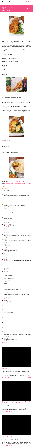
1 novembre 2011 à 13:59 (6, 226)
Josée (4, 244)
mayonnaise (18, 183)
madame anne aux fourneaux (7, 224)
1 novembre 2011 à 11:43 (6, 192)
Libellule (4, 234)
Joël (4, 208)
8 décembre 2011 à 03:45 (6, 336)
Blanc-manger (5, 249)
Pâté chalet (4, 368)
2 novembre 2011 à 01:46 (6, 269)
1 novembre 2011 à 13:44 (6, 222)
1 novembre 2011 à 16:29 (6, 237)
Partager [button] (29, 183)
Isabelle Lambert (5, 188)
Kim (4, 239)
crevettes (12, 183)
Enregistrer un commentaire (5, 342)
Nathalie (5, 228)
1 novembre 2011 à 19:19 (6, 263)
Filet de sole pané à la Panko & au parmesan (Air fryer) (16, 402)
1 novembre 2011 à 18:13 (6, 247)
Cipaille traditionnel (7, 436)
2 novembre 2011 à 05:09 (6, 298)
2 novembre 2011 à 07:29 (6, 302)
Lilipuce (4, 204)
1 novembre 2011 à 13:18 (6, 206)
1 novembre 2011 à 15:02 (6, 232)
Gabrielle (5, 194)
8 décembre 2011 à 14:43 (6, 340)
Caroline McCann (8, 183)
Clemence (5, 300)
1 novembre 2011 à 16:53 (6, 242)
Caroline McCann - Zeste (19, 181)
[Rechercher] (27, 1)
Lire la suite (29, 377)
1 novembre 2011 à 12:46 (6, 202)
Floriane (4, 265)
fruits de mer (15, 183)
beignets (5, 183)
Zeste (15, 38)
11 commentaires (7, 377)
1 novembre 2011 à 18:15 (6, 251)
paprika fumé (22, 183)
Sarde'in (4, 331)
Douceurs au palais (7, 1)
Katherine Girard (5, 271)
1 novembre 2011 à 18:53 (6, 257)
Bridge (4, 253)
